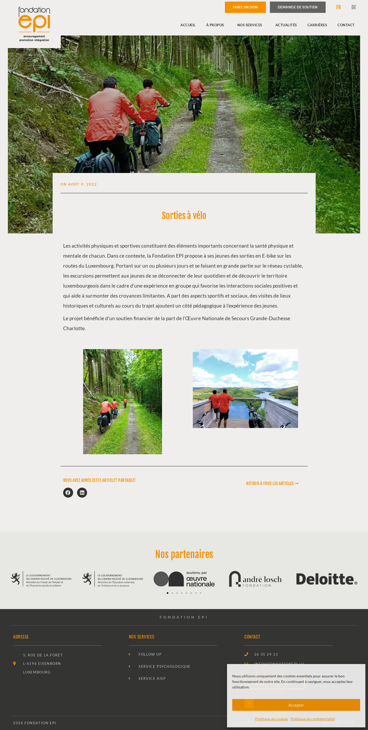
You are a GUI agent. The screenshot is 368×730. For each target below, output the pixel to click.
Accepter (296, 705)
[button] (68, 493)
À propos (216, 25)
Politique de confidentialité (313, 719)
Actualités (286, 25)
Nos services (251, 25)
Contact (346, 25)
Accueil (188, 25)
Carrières (317, 25)
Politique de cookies (271, 719)
